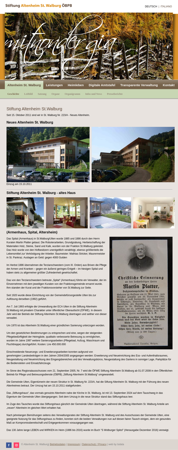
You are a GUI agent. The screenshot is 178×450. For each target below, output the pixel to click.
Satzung (42, 93)
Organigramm (72, 93)
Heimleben (76, 85)
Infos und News (93, 93)
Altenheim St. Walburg (24, 85)
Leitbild (28, 93)
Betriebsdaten (57, 444)
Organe (55, 93)
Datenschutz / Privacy (94, 444)
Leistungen (54, 85)
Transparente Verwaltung (139, 85)
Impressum (73, 444)
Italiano (166, 6)
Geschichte (13, 93)
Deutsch (151, 6)
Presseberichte (115, 93)
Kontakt (169, 85)
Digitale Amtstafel (102, 85)
